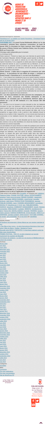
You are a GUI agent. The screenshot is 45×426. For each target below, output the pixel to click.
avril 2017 (3, 307)
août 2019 (3, 274)
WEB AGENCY (12, 209)
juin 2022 (3, 245)
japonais (37, 201)
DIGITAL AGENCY (17, 211)
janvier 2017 (4, 311)
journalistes (39, 203)
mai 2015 (3, 342)
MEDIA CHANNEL (18, 199)
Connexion (3, 369)
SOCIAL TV (3, 205)
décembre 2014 (5, 352)
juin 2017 (3, 305)
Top (41, 423)
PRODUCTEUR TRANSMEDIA (24, 201)
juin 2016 (3, 323)
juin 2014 (3, 360)
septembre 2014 (5, 356)
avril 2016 (3, 327)
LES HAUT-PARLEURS (21, 28)
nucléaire (21, 209)
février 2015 (4, 348)
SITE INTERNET (12, 216)
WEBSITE (28, 209)
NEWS (27, 30)
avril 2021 (3, 259)
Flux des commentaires (7, 373)
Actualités (23, 193)
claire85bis (33, 216)
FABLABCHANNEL (32, 205)
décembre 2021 (5, 249)
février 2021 (4, 263)
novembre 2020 (5, 265)
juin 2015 (3, 340)
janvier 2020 (4, 271)
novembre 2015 (5, 334)
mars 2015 (3, 346)
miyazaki (26, 211)
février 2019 (4, 284)
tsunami (40, 211)
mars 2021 (3, 261)
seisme (26, 195)
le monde (3, 216)
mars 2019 (3, 282)
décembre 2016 (5, 313)
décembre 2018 (5, 286)
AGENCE (33, 30)
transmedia (7, 199)
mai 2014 (3, 362)
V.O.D (20, 205)
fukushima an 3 (13, 205)
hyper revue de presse (13, 197)
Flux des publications (6, 371)
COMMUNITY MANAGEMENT (23, 207)
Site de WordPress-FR (7, 375)
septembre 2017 (5, 302)
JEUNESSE (18, 30)
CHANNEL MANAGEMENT (26, 203)
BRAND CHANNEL (27, 197)
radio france (10, 201)
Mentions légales (37, 396)
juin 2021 (3, 255)
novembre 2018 (5, 288)
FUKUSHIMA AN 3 (6, 42)
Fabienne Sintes (5, 195)
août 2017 (3, 303)
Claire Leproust (5, 213)
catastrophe (38, 197)
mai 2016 (3, 325)
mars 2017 (3, 309)
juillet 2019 (3, 276)
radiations (41, 193)
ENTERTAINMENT (35, 195)
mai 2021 (3, 257)
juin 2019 (3, 278)
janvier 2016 (4, 331)
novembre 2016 (5, 315)
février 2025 (4, 243)
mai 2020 (3, 267)
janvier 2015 (4, 350)
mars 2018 (3, 294)
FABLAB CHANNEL (6, 203)
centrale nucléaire (13, 214)
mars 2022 (3, 247)
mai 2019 (3, 280)
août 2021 (3, 253)
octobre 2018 (4, 290)
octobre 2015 (4, 336)
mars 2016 (3, 329)
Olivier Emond (24, 214)
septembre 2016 (5, 319)
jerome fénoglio (31, 213)
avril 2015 (3, 344)
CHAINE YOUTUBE (17, 195)
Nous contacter (37, 394)
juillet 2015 (3, 338)
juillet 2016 (3, 321)
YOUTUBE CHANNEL (36, 214)
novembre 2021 (5, 251)
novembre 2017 (5, 300)
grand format (28, 199)
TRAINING (33, 211)
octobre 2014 (4, 354)
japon (15, 203)
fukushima (10, 207)
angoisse (3, 197)
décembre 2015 (5, 332)
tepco (1, 199)
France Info (7, 211)
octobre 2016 (4, 317)
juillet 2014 (3, 358)
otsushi (36, 207)
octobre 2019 (4, 273)
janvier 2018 (4, 298)
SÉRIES (34, 28)
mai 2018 (3, 292)
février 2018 (4, 296)
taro (24, 205)
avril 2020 (3, 269)
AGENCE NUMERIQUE (17, 213)
